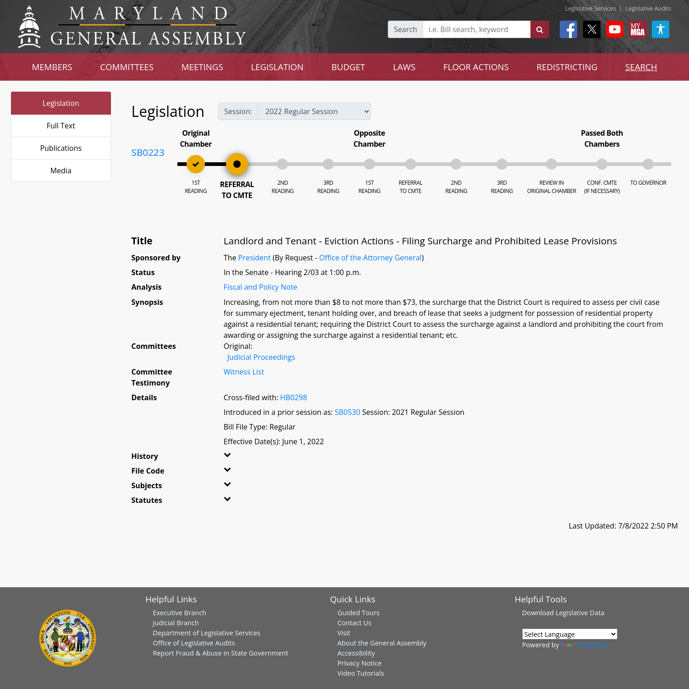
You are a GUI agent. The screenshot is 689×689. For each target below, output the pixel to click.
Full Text (61, 126)
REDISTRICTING (567, 66)
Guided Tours (358, 612)
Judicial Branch (176, 622)
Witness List (244, 372)
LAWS (404, 66)
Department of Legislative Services (206, 632)
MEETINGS (202, 66)
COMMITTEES (127, 66)
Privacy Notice (359, 662)
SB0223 (148, 152)
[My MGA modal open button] (635, 29)
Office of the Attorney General (370, 258)
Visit (343, 632)
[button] (240, 458)
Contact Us (354, 622)
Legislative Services (590, 8)
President (254, 258)
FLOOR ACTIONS (476, 66)
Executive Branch (179, 612)
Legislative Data (580, 612)
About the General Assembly (381, 642)
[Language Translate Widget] (569, 633)
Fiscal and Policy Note (261, 287)
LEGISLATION (277, 66)
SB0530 (347, 412)
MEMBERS (52, 66)
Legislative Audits (648, 8)
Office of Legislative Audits (194, 642)
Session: (238, 111)
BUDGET (348, 66)
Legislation (61, 103)
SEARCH (641, 66)
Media (61, 170)
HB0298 (293, 397)
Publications (61, 148)
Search (405, 29)
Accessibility (356, 652)
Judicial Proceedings (261, 357)
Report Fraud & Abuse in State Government (220, 652)
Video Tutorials (360, 673)
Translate (583, 644)
